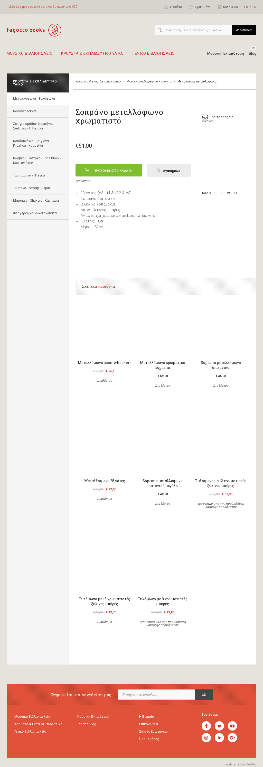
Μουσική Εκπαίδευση (225, 53)
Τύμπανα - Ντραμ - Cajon (31, 188)
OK (204, 695)
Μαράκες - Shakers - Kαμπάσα (36, 200)
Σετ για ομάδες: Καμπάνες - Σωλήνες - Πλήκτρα (34, 126)
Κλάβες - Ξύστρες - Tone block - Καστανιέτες (37, 160)
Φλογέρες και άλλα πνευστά (35, 213)
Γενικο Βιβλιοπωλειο (153, 55)
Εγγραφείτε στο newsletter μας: (81, 695)
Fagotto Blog (86, 724)
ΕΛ (246, 6)
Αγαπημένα (200, 6)
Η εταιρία (146, 716)
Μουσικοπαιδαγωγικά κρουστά (149, 81)
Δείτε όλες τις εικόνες (218, 119)
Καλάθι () (227, 6)
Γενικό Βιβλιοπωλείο (30, 731)
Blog (252, 53)
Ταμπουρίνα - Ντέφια (29, 175)
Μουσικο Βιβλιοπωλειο (29, 55)
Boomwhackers (24, 111)
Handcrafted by (239, 764)
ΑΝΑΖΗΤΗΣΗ (244, 30)
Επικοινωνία (148, 724)
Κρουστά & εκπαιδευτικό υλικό (98, 81)
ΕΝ (254, 6)
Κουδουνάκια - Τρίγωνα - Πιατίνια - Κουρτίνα (32, 143)
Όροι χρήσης (149, 739)
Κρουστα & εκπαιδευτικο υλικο (92, 55)
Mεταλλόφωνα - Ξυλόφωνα (34, 98)
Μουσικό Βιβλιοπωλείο (32, 716)
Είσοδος (173, 6)
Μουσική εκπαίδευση (93, 716)
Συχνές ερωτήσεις (153, 731)
